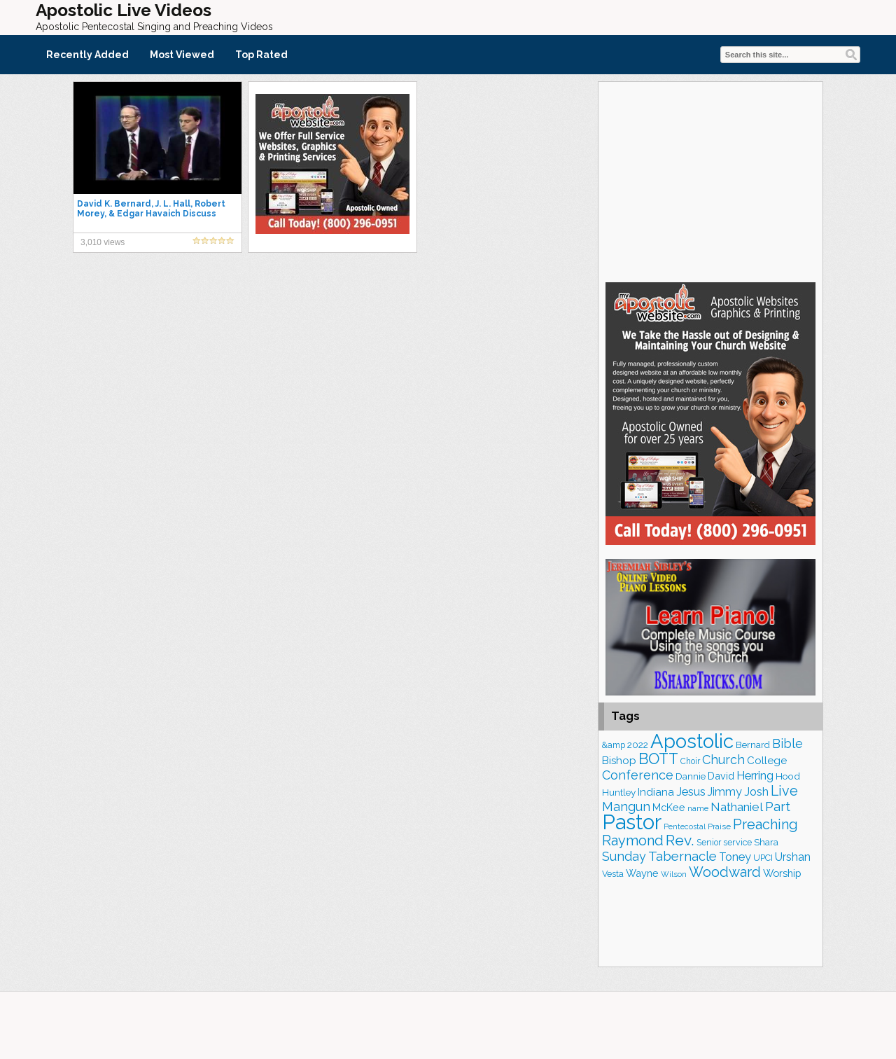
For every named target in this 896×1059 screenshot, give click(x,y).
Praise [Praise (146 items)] (719, 826)
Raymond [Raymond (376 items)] (633, 840)
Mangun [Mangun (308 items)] (626, 806)
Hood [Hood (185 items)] (788, 776)
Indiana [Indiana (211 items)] (656, 792)
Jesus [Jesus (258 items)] (691, 791)
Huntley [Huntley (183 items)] (619, 792)
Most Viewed (182, 54)
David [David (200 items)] (721, 776)
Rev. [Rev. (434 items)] (680, 840)
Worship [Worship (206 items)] (782, 873)
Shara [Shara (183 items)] (766, 841)
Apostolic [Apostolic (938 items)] (692, 741)
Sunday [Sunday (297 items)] (624, 856)
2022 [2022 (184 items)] (637, 744)
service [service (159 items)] (737, 842)
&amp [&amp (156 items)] (613, 745)
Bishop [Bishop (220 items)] (619, 760)
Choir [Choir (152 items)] (690, 761)
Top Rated (261, 54)
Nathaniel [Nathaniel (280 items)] (736, 807)
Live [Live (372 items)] (784, 790)
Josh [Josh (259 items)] (756, 791)
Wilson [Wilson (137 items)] (674, 874)
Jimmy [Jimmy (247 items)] (725, 791)
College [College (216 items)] (767, 760)
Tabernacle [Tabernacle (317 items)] (682, 856)
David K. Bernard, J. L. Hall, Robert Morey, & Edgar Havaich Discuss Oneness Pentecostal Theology (151, 213)
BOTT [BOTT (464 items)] (658, 759)
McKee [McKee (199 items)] (668, 807)
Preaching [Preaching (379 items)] (765, 824)
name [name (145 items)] (697, 808)
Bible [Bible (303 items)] (787, 743)
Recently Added (87, 54)
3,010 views (102, 242)
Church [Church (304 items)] (723, 759)
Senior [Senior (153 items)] (708, 842)
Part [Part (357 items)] (777, 806)
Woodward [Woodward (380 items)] (725, 872)
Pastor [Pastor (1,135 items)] (632, 822)
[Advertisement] (710, 180)
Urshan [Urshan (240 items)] (793, 857)
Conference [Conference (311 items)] (637, 775)
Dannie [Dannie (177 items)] (691, 776)
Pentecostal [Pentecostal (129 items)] (685, 826)
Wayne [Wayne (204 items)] (642, 873)
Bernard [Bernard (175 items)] (753, 744)
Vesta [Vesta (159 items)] (613, 873)
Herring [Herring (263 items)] (755, 775)
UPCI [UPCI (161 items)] (763, 857)
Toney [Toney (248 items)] (735, 857)
